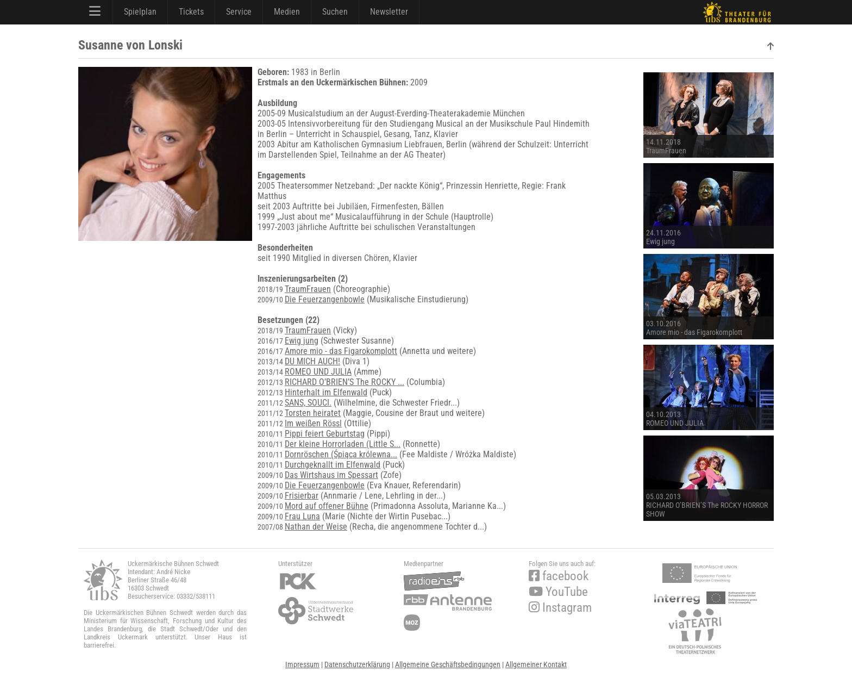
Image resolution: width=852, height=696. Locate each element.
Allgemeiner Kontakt (536, 664)
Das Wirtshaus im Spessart (331, 475)
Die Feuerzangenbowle (325, 299)
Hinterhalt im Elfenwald (326, 392)
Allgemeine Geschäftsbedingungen (447, 664)
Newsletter (389, 12)
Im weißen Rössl (313, 423)
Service (239, 12)
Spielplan (140, 12)
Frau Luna (302, 516)
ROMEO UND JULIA (318, 371)
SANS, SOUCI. (308, 402)
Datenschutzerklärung (357, 664)
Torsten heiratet (313, 413)
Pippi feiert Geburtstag (325, 433)
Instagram (560, 607)
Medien (287, 12)
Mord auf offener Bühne (326, 506)
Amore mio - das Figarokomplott (341, 351)
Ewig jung (301, 340)
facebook (558, 576)
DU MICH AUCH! (312, 361)
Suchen (335, 12)
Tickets (191, 12)
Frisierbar (301, 495)
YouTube (558, 592)
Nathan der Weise (316, 526)
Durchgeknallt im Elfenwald (332, 464)
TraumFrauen (308, 289)
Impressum (302, 664)
